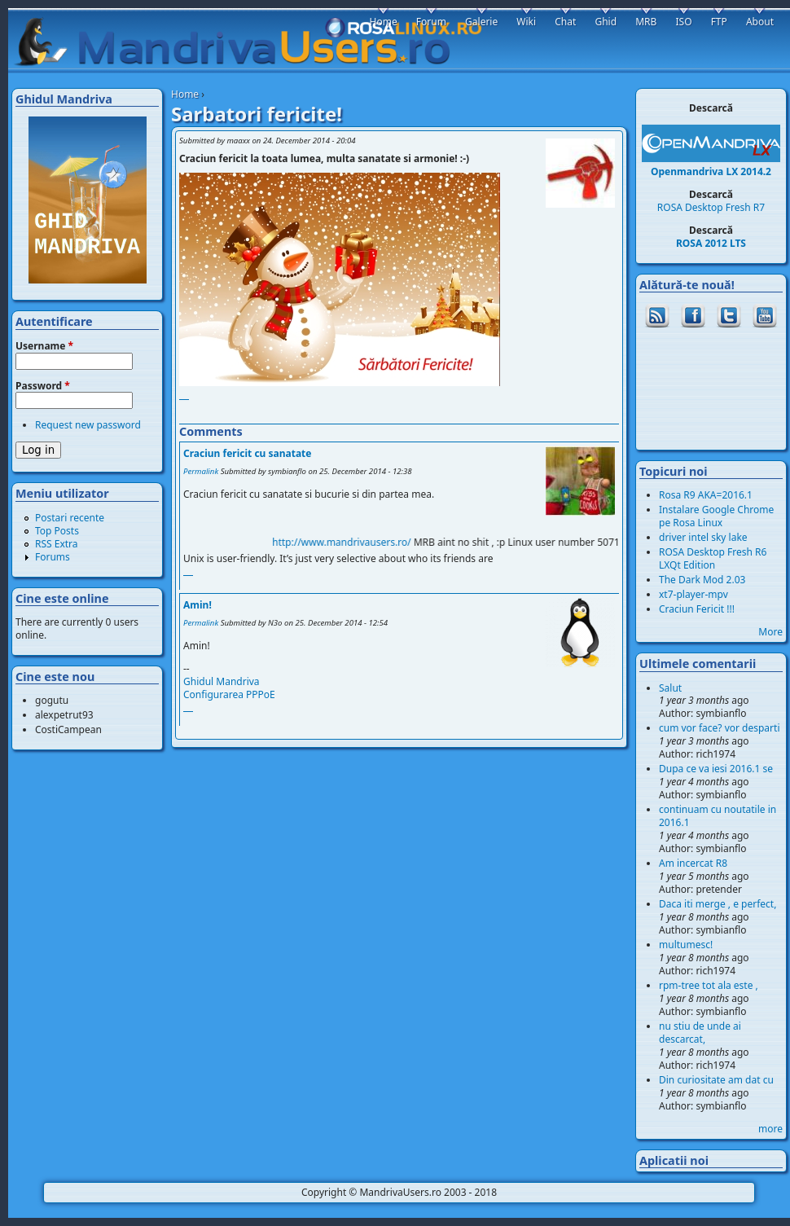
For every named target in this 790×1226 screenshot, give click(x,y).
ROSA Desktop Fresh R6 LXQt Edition (712, 558)
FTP (719, 22)
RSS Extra (56, 544)
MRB (645, 22)
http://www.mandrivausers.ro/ (353, 542)
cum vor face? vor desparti (719, 728)
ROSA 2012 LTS (711, 243)
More (770, 632)
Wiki (526, 22)
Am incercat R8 (693, 863)
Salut (670, 688)
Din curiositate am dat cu (716, 1080)
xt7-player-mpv (693, 594)
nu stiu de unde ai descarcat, (700, 1032)
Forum (431, 22)
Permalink (200, 471)
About (760, 22)
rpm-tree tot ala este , (708, 985)
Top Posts (57, 531)
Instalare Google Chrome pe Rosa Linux (716, 516)
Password (42, 386)
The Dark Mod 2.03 (702, 580)
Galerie (481, 22)
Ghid (606, 22)
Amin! (197, 605)
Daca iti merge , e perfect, (717, 904)
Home (185, 94)
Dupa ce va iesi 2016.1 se (716, 769)
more (770, 1129)
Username (44, 346)
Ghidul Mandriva (221, 681)
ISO (683, 22)
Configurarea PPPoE (229, 694)
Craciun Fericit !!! (697, 609)
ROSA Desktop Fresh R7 (711, 207)
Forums (52, 557)
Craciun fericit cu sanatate (247, 453)
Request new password (88, 425)
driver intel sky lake (703, 537)
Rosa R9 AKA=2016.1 (706, 495)
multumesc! (686, 944)
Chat (565, 22)
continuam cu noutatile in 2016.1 (717, 815)
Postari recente (69, 518)
